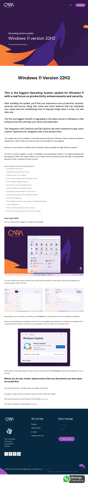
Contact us (51, 471)
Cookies (69, 471)
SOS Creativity (46, 469)
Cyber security (61, 471)
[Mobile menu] (70, 5)
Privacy (76, 471)
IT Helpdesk (80, 5)
